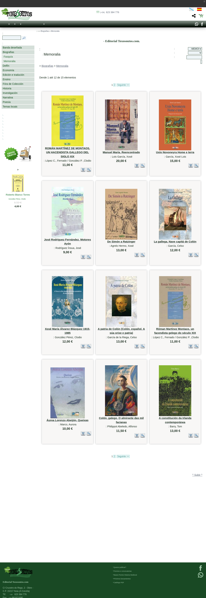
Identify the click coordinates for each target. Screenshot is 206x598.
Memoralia (9, 61)
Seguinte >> (123, 85)
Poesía (7, 102)
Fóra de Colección (13, 83)
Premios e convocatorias (123, 571)
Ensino (6, 79)
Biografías (8, 52)
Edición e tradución (13, 74)
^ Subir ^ (197, 545)
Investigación (10, 92)
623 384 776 (109, 12)
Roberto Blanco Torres (18, 195)
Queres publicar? (120, 567)
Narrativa (8, 97)
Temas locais (10, 106)
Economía (8, 70)
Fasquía (8, 56)
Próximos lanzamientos (122, 579)
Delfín (6, 65)
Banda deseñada (12, 47)
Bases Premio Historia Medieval (125, 575)
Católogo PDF (119, 582)
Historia (7, 88)
